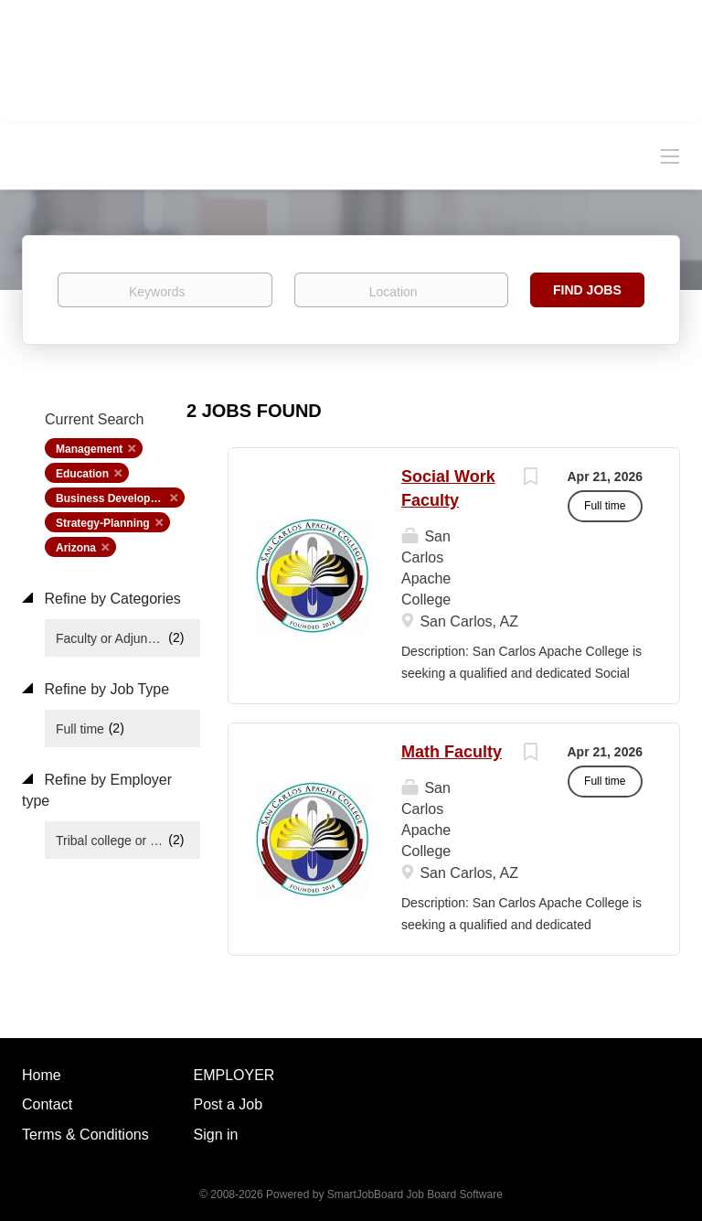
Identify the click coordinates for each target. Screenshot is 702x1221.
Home (41, 1075)
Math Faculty (451, 752)
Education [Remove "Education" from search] (82, 473)
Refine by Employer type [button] (97, 790)
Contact (47, 1104)
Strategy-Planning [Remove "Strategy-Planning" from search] (103, 523)
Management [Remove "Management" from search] (89, 449)
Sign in (216, 1134)
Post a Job (228, 1104)
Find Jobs (587, 290)
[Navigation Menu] (670, 155)
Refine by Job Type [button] (104, 689)
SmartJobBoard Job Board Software (415, 1194)
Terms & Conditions (85, 1134)
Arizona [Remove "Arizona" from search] (76, 547)
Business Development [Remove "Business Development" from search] (116, 498)
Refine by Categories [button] (110, 598)
